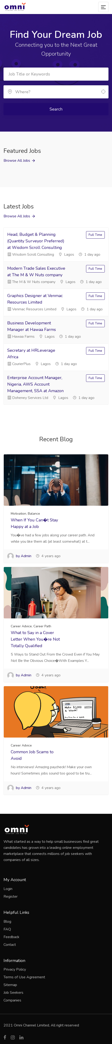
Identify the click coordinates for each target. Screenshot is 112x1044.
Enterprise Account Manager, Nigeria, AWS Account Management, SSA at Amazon (35, 384)
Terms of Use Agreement (24, 977)
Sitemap (10, 984)
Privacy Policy (15, 969)
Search (56, 109)
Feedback (11, 937)
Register (11, 896)
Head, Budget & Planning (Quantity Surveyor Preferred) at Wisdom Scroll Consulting (35, 241)
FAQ (7, 929)
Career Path (42, 626)
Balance (34, 513)
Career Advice (21, 626)
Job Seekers (13, 992)
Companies (12, 1000)
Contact (10, 944)
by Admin (19, 556)
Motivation (18, 513)
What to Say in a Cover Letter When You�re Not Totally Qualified (35, 639)
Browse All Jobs (17, 160)
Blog (7, 921)
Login (8, 888)
